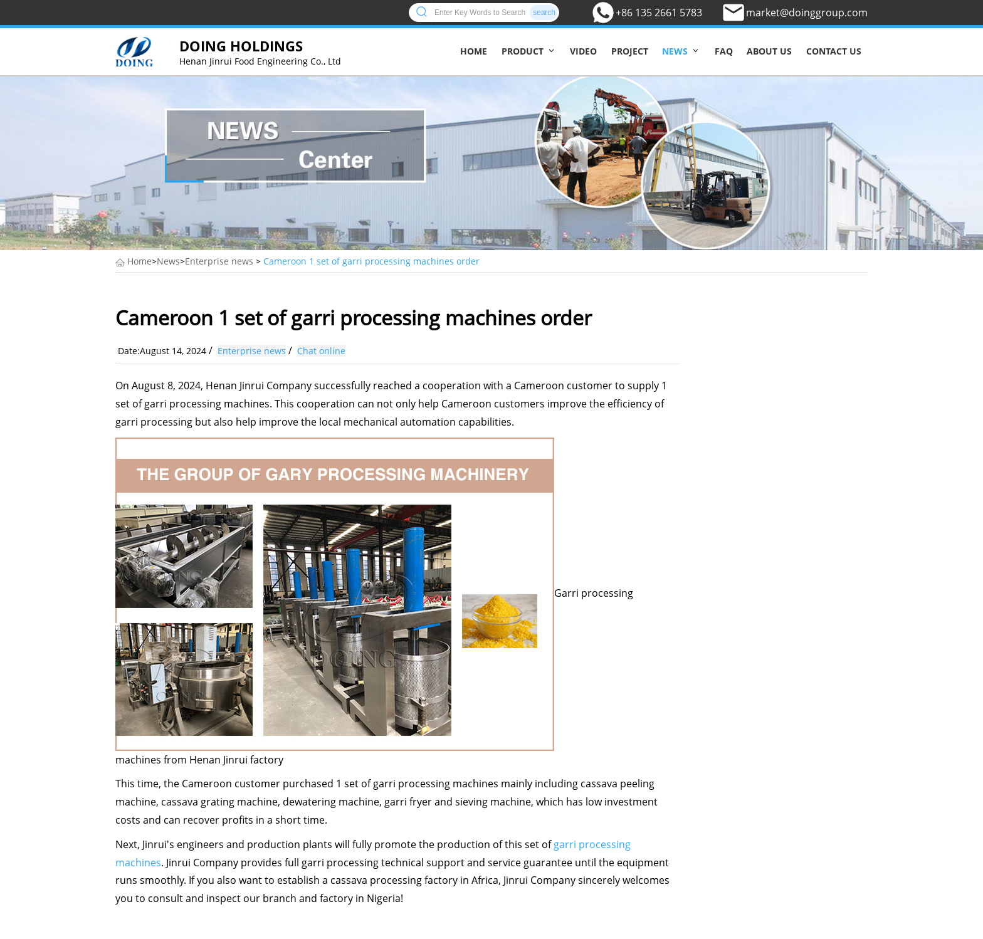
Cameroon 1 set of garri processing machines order (371, 261)
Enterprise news (219, 261)
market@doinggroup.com (807, 12)
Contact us (833, 51)
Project (629, 51)
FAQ (724, 51)
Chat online (321, 351)
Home (473, 51)
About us (769, 51)
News (675, 51)
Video (583, 51)
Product (523, 51)
